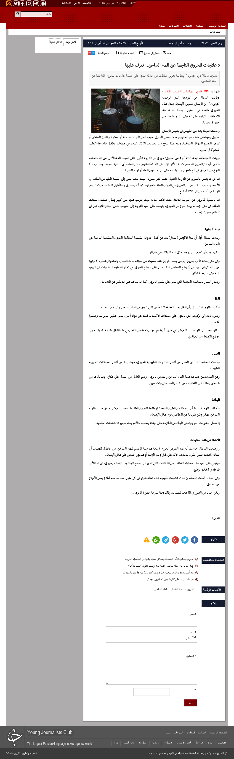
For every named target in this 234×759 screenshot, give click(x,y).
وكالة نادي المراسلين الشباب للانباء (186, 91)
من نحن (155, 743)
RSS (116, 743)
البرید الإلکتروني (191, 635)
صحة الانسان (177, 589)
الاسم (193, 614)
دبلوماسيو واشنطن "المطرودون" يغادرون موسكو (172, 579)
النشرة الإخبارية (183, 743)
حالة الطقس (129, 743)
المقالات (187, 26)
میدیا (162, 26)
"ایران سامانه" (13, 753)
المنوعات (174, 26)
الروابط (199, 743)
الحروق (190, 589)
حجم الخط (104, 53)
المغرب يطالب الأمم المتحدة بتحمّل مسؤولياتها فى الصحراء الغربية (161, 559)
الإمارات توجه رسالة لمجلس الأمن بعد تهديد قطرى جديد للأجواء (163, 566)
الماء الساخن (161, 589)
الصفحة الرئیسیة (217, 26)
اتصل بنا (143, 743)
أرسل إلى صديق (149, 53)
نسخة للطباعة (125, 53)
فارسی (76, 2)
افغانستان (87, 2)
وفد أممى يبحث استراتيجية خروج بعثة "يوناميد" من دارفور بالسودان (160, 573)
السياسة (200, 26)
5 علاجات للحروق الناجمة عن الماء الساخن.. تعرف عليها (172, 65)
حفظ (167, 53)
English (66, 2)
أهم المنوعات (174, 43)
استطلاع (168, 743)
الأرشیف (222, 743)
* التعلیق (191, 656)
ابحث (210, 743)
